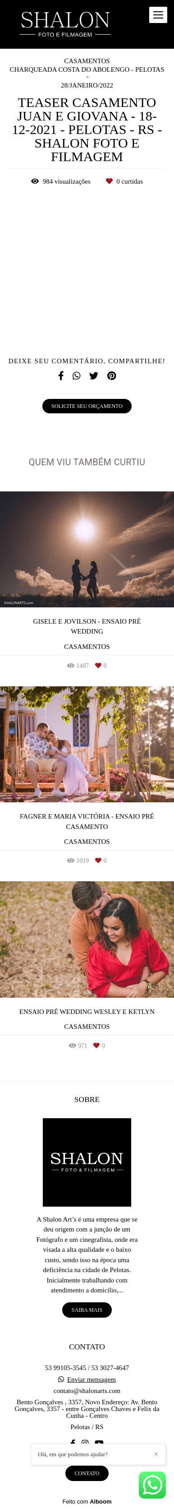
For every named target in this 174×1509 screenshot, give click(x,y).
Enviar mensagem (91, 1379)
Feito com (86, 1501)
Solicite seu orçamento (87, 406)
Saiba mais (87, 1310)
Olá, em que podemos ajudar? (73, 1454)
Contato (87, 1473)
